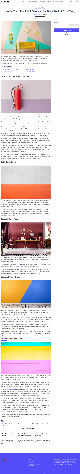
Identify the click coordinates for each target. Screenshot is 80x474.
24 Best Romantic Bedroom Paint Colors (25, 441)
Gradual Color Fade (7, 71)
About (76, 1)
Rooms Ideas (23, 1)
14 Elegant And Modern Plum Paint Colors (41, 434)
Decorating (42, 1)
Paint (43, 7)
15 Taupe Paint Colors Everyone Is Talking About (8, 434)
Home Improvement (32, 1)
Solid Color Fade (30, 69)
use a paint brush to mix (17, 266)
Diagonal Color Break (31, 71)
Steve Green (35, 14)
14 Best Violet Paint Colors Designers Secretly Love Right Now (7, 442)
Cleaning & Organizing (52, 1)
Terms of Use (30, 461)
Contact (29, 459)
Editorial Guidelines (31, 465)
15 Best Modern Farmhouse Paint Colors (42, 441)
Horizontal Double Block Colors (10, 69)
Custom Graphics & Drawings (33, 464)
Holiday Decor (69, 1)
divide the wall (10, 389)
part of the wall (11, 333)
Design (61, 1)
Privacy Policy (30, 462)
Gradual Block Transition (8, 73)
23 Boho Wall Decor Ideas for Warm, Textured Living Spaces (24, 434)
